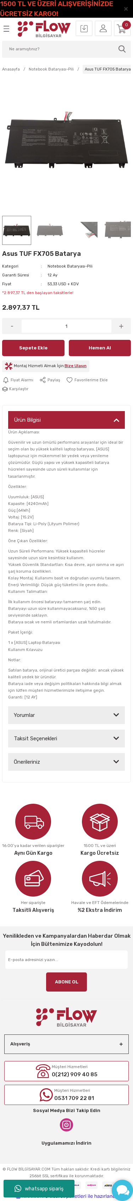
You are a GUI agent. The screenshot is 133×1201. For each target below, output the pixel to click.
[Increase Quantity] (121, 326)
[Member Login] (103, 29)
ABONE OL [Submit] (66, 981)
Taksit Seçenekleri (35, 738)
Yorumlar (24, 715)
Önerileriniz (27, 762)
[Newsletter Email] (66, 959)
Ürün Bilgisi (27, 420)
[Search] (66, 49)
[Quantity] (66, 326)
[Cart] (122, 29)
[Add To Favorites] (87, 379)
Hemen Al (100, 347)
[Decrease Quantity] (12, 326)
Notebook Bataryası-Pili (70, 266)
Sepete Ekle (33, 347)
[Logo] (44, 29)
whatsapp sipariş (39, 1188)
